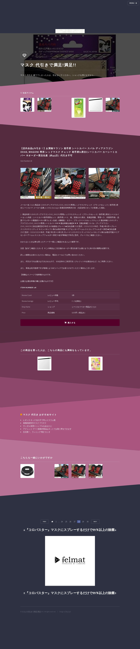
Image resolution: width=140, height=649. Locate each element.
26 (70, 521)
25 (66, 521)
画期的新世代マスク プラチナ (34, 423)
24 (62, 521)
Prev (44, 521)
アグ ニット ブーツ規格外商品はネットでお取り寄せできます (47, 429)
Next (95, 521)
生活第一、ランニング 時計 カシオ (36, 432)
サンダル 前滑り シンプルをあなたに (37, 426)
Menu (132, 3)
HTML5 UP (67, 612)
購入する (72, 323)
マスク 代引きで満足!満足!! (32, 612)
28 (79, 521)
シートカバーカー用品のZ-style (84, 307)
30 (87, 521)
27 (74, 521)
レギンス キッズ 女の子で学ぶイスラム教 (39, 420)
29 (83, 521)
